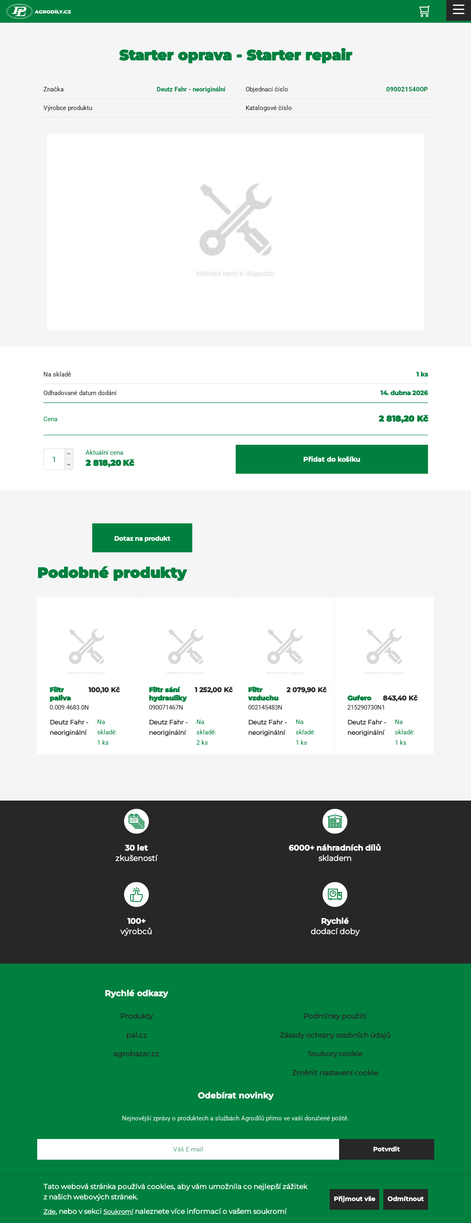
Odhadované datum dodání (80, 393)
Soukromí (118, 1212)
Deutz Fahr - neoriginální (191, 89)
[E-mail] (188, 1149)
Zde (49, 1212)
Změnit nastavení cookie (335, 1073)
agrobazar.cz (136, 1054)
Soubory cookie (335, 1054)
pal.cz (136, 1035)
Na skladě (57, 374)
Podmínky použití (335, 1016)
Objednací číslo (267, 89)
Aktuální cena (104, 452)
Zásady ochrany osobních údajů (335, 1035)
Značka (53, 89)
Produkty (136, 1016)
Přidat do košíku (331, 459)
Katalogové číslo (269, 108)
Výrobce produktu (67, 108)
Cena (50, 419)
